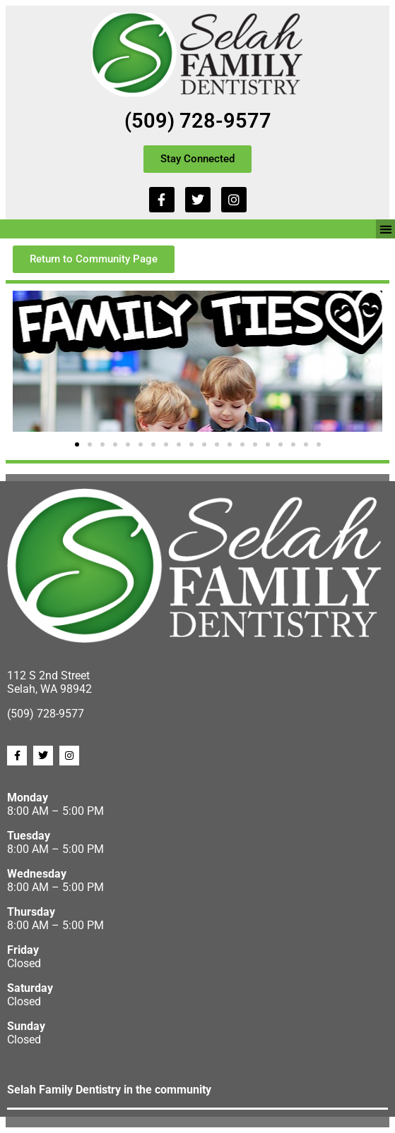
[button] (385, 228)
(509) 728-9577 (197, 121)
